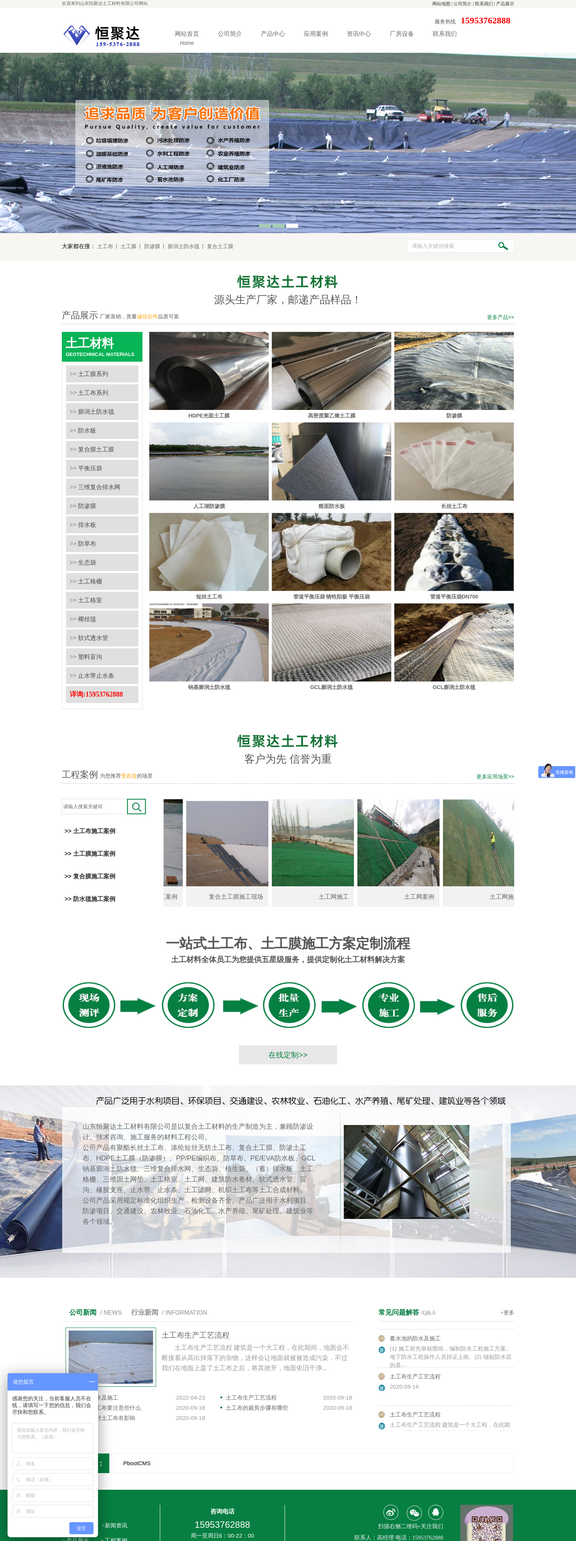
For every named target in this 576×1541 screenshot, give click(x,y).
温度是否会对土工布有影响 (101, 1418)
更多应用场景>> (495, 777)
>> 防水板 (83, 430)
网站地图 (441, 3)
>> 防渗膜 (83, 506)
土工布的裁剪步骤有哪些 (257, 1407)
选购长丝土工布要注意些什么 (104, 1407)
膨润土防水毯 (183, 246)
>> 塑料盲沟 (86, 657)
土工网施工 (338, 896)
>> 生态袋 (83, 562)
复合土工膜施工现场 (241, 896)
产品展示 (505, 3)
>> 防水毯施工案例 (89, 899)
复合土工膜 (220, 246)
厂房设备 (402, 34)
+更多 (507, 1312)
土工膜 (128, 246)
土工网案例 (424, 896)
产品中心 (273, 34)
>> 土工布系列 (89, 393)
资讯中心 (359, 34)
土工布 (105, 246)
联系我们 (484, 3)
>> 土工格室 (86, 600)
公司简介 (462, 3)
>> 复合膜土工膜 (92, 449)
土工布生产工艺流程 (196, 1335)
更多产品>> (500, 317)
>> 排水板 (83, 525)
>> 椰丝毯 (83, 619)
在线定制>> (287, 1055)
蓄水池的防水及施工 (415, 1341)
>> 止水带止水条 (92, 675)
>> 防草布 (83, 543)
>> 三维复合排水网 (95, 487)
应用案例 (316, 34)
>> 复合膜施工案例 (89, 876)
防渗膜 (152, 246)
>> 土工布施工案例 (89, 831)
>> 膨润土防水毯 (92, 411)
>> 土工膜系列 (89, 374)
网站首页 (186, 39)
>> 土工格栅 (86, 581)
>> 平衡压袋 (86, 468)
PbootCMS (137, 1463)
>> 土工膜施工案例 (89, 853)
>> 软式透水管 (89, 638)
